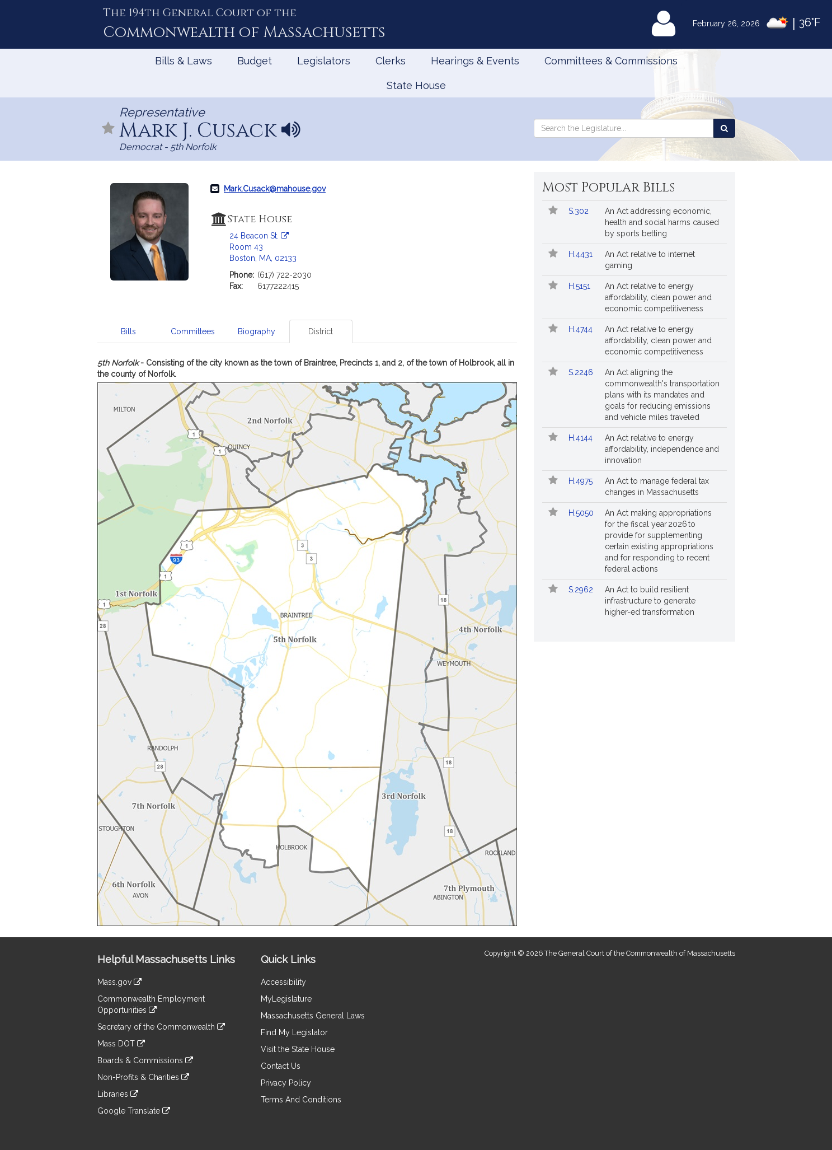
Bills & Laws (183, 61)
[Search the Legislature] (724, 128)
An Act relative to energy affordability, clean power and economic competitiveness (658, 297)
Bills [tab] (128, 331)
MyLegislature (286, 998)
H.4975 (581, 480)
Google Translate (133, 1110)
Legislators (323, 61)
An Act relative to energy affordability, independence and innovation (662, 449)
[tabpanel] (307, 641)
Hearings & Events (475, 61)
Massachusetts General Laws (313, 1015)
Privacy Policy (286, 1082)
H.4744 (581, 329)
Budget (254, 61)
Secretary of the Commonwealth (161, 1026)
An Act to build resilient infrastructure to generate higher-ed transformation (650, 600)
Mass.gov (119, 982)
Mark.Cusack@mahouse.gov (275, 188)
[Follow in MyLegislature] (108, 129)
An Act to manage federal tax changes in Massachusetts (657, 486)
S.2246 (581, 372)
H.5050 (582, 512)
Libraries (117, 1094)
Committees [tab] (193, 331)
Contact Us (280, 1066)
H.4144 (581, 437)
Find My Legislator (294, 1032)
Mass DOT (121, 1043)
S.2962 (581, 589)
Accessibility (283, 982)
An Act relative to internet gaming (650, 260)
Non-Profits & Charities (143, 1077)
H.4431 (581, 254)
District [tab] (320, 331)
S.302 (579, 211)
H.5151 (580, 286)
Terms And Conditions (301, 1099)
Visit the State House (298, 1049)
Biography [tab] (256, 331)
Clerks (390, 61)
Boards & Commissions (145, 1060)
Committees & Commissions (611, 61)
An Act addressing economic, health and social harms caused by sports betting (662, 222)
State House (416, 85)
